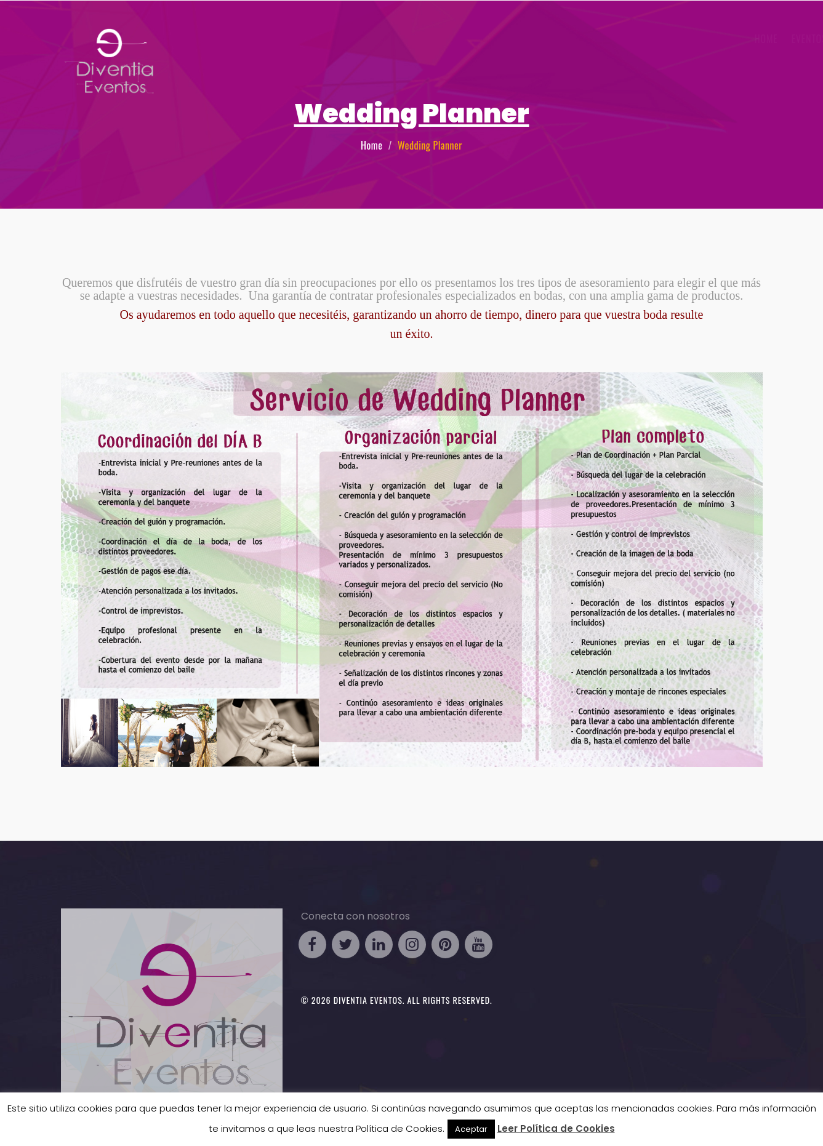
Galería (683, 38)
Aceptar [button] (471, 1129)
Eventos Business (493, 38)
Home (371, 145)
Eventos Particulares (598, 38)
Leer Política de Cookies (556, 1128)
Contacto (734, 38)
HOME (428, 38)
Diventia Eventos (368, 999)
